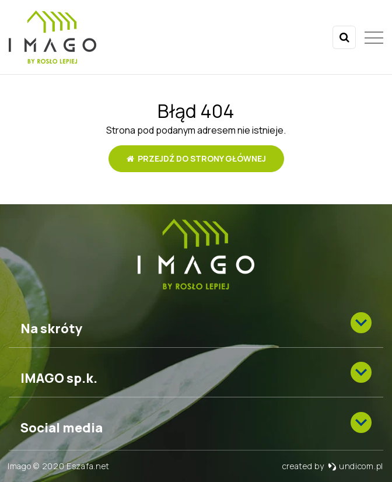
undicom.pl (355, 465)
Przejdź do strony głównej (196, 158)
